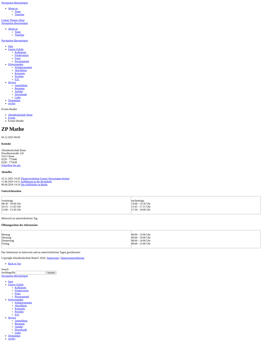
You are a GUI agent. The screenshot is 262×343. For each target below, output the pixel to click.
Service (12, 317)
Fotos (18, 293)
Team (18, 11)
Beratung (20, 323)
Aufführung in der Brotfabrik (36, 181)
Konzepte (20, 308)
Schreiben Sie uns (11, 165)
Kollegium (20, 287)
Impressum (53, 258)
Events (11, 117)
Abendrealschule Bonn (20, 114)
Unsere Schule (16, 284)
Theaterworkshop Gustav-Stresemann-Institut (45, 178)
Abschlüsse (21, 305)
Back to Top (14, 263)
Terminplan (14, 335)
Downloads (21, 329)
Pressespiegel (22, 296)
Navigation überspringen (14, 2)
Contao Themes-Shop (13, 20)
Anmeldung (21, 320)
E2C (17, 314)
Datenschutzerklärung (72, 258)
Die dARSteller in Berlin (34, 184)
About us (13, 8)
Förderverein (22, 290)
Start (10, 281)
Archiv (11, 338)
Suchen (51, 272)
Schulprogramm (23, 302)
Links (18, 332)
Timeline (19, 14)
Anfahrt (19, 326)
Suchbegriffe (8, 272)
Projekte (19, 311)
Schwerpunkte (15, 299)
